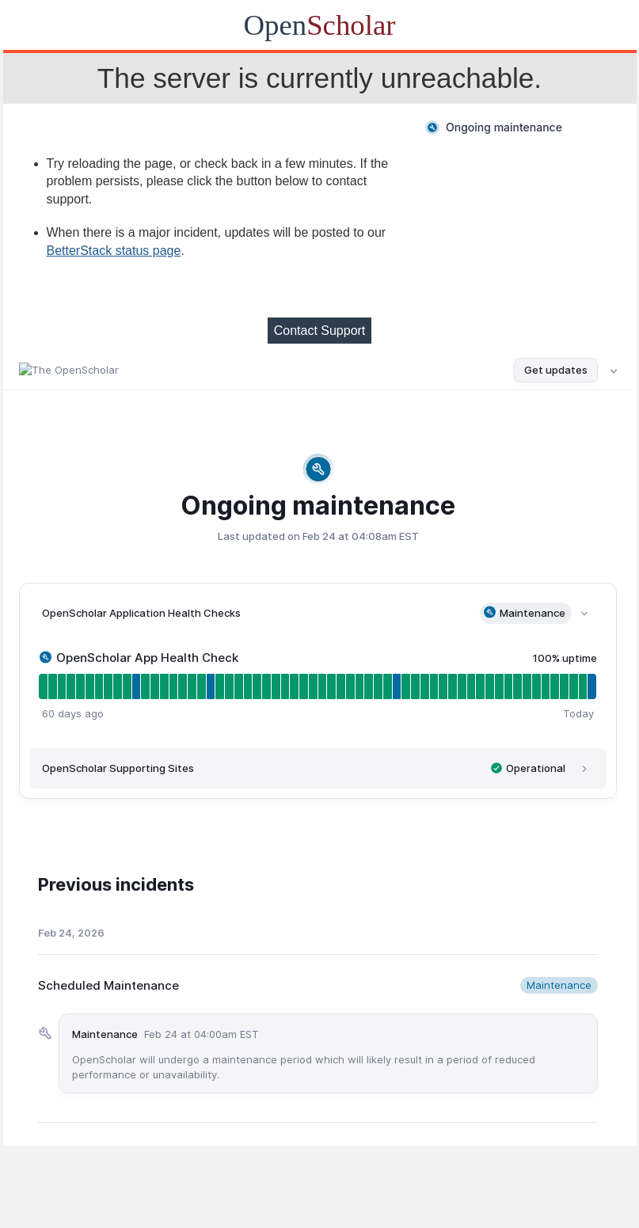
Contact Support (320, 330)
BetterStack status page (114, 250)
